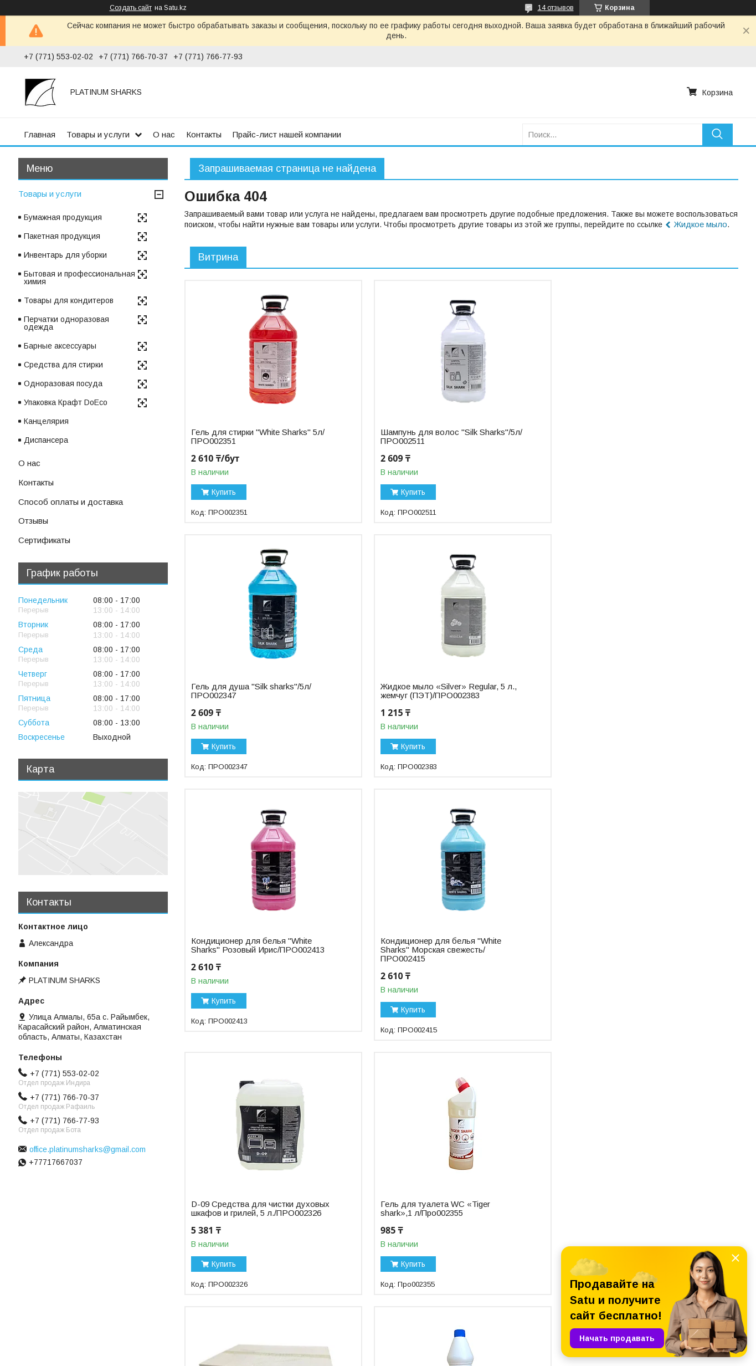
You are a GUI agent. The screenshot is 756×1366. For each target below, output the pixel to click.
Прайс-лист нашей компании (287, 134)
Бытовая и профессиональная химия (79, 277)
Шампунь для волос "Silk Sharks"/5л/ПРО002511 (427, 437)
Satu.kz (426, 1345)
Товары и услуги (98, 134)
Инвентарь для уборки (65, 254)
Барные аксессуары (60, 345)
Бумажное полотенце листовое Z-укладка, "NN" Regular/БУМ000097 (634, 954)
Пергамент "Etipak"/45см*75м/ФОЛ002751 (624, 1208)
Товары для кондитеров (69, 300)
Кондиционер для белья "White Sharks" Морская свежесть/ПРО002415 (628, 695)
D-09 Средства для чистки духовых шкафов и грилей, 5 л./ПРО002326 (260, 954)
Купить (224, 492)
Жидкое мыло (700, 224)
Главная (39, 134)
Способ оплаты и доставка (70, 502)
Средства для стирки (63, 364)
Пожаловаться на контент (412, 1355)
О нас (164, 134)
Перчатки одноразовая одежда (66, 323)
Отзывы (33, 520)
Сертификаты (44, 540)
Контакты (204, 134)
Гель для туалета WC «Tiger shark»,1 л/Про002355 (434, 954)
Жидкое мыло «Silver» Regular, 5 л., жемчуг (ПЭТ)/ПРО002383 (259, 691)
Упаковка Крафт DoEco (65, 402)
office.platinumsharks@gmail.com (87, 1149)
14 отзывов (556, 8)
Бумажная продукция (63, 217)
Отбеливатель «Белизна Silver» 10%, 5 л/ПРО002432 (440, 1208)
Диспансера (46, 440)
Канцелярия (46, 421)
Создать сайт (131, 8)
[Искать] (717, 134)
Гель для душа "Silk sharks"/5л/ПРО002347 (628, 437)
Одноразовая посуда (63, 383)
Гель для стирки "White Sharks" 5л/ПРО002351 (258, 437)
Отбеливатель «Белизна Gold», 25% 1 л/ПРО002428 (261, 1208)
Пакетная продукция (62, 236)
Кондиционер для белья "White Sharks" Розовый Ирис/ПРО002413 (446, 691)
